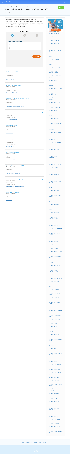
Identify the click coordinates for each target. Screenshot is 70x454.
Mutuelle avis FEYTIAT (54, 59)
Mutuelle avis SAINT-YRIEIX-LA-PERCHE (55, 51)
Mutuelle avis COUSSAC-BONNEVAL (54, 208)
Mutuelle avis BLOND (54, 405)
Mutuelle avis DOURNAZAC (55, 413)
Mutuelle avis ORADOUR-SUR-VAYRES (55, 200)
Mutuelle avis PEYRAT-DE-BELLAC (54, 266)
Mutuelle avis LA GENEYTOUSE (56, 377)
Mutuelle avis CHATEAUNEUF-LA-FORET (55, 186)
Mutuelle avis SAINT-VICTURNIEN (53, 157)
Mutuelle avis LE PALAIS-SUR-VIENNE (55, 55)
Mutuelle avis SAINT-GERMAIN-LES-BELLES (53, 271)
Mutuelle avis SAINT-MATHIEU (56, 238)
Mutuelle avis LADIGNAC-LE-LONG (55, 257)
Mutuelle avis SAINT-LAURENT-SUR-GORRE (53, 218)
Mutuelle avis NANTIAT (54, 171)
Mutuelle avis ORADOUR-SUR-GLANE (55, 124)
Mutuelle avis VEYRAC (54, 139)
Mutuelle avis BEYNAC (54, 423)
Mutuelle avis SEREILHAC (55, 153)
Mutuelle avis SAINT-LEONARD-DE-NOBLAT (53, 72)
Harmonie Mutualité (10, 159)
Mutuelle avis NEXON (54, 110)
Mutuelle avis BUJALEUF (55, 319)
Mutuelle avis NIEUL (54, 167)
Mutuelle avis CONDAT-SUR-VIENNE (55, 76)
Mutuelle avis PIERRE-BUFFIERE (54, 261)
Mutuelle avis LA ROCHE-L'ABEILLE (54, 427)
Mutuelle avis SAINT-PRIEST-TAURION (55, 103)
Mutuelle (12, 6)
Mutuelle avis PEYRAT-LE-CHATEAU (54, 294)
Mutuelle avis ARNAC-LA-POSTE (54, 303)
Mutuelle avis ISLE (53, 47)
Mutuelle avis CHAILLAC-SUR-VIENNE (55, 252)
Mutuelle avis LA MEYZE (55, 358)
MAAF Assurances (10, 79)
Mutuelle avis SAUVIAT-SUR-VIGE (55, 316)
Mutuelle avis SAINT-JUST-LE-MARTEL (55, 114)
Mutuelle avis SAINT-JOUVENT (56, 164)
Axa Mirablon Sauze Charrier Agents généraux (15, 186)
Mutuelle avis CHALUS (54, 174)
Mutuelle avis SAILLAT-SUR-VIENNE (55, 373)
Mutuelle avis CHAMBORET (55, 369)
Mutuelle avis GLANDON (55, 398)
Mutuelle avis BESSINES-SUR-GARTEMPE (55, 98)
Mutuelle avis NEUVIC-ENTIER (56, 278)
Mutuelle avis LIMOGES (54, 33)
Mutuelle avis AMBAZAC (55, 67)
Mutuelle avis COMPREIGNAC (56, 161)
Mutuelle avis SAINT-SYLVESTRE (53, 330)
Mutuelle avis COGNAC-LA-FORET (55, 285)
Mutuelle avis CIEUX (54, 307)
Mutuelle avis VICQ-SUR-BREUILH (54, 234)
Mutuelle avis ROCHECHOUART (52, 94)
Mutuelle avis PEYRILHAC (55, 225)
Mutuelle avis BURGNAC (55, 401)
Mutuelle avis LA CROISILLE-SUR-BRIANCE (55, 409)
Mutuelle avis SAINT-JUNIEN (55, 36)
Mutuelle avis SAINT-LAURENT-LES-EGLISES (53, 349)
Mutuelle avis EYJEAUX (54, 241)
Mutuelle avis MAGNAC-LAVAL (56, 146)
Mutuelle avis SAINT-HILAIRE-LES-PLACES (55, 344)
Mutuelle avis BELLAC (54, 80)
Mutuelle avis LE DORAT (55, 149)
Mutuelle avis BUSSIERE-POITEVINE (54, 335)
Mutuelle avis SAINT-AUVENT (56, 323)
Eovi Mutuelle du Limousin (11, 92)
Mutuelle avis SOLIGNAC (55, 204)
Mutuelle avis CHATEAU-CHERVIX (54, 394)
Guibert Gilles (9, 200)
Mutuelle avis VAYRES (54, 380)
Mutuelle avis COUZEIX (54, 43)
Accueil (6, 6)
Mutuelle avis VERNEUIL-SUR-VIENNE (55, 89)
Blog (40, 442)
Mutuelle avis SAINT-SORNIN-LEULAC (55, 432)
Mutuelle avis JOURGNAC (55, 289)
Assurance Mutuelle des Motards (13, 173)
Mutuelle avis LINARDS (54, 274)
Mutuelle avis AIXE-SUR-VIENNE (54, 63)
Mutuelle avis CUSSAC (54, 222)
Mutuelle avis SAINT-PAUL (55, 244)
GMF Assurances (9, 133)
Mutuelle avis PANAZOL (55, 40)
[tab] (24, 72)
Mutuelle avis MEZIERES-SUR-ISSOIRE (55, 340)
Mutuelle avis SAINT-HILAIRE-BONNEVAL (55, 389)
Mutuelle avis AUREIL (54, 326)
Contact (44, 442)
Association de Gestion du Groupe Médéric (15, 106)
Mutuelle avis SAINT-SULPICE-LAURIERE (55, 311)
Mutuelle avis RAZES (54, 248)
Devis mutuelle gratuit (61, 2)
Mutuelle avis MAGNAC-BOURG (54, 298)
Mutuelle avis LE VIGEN (54, 136)
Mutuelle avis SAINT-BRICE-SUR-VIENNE (55, 196)
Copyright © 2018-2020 (27, 442)
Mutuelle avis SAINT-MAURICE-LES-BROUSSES (55, 354)
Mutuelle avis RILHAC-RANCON (54, 84)
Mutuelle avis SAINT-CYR (55, 419)
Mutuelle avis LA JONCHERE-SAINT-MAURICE (55, 365)
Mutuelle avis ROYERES (54, 361)
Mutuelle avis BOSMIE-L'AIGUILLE (54, 119)
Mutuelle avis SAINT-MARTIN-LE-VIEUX (55, 385)
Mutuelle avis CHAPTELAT (55, 178)
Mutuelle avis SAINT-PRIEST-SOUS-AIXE (55, 182)
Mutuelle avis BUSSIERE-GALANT (54, 213)
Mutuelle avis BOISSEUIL (55, 107)
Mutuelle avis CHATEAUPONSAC (52, 128)
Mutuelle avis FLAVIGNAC (55, 281)
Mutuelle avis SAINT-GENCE (55, 142)
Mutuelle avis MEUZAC (54, 416)
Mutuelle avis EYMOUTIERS (55, 132)
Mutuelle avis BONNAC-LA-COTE (55, 191)
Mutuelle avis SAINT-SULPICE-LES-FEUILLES (55, 229)
